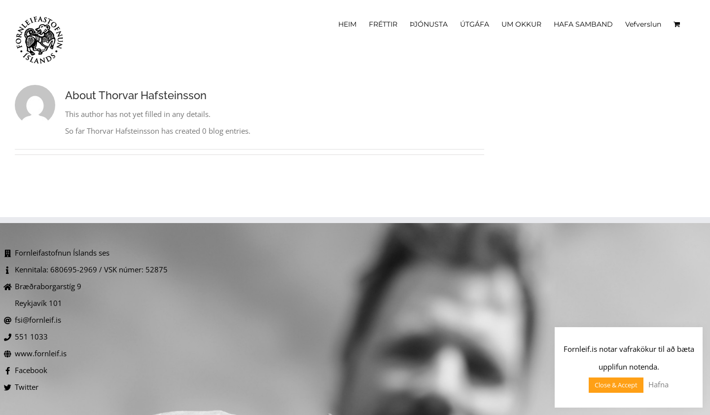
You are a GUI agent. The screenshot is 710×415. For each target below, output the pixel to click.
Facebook (31, 370)
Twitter (26, 387)
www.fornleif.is (41, 353)
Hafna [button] (658, 384)
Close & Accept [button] (616, 384)
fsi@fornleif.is (38, 320)
